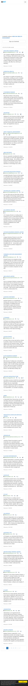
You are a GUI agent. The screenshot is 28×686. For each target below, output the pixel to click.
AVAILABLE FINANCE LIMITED (11, 50)
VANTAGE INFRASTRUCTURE (11, 376)
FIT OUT (6, 494)
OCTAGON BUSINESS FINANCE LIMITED (14, 232)
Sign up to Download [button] (14, 41)
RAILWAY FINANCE (8, 629)
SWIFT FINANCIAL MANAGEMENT (12, 131)
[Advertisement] (14, 19)
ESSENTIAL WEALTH (9, 71)
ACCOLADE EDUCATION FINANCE (12, 171)
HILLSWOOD (7, 513)
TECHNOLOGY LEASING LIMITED (12, 190)
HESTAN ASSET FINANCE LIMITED (12, 551)
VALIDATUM (6, 112)
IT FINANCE (6, 317)
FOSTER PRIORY (8, 336)
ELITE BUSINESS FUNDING (10, 355)
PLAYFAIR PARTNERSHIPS (10, 456)
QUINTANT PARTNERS (9, 296)
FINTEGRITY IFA (8, 532)
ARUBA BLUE (7, 435)
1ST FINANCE (7, 570)
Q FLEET (6, 590)
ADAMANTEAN (7, 609)
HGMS (5, 395)
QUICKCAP (6, 475)
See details (13, 684)
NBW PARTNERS (8, 152)
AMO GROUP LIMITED (9, 276)
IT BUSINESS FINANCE (9, 92)
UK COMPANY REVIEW (9, 209)
